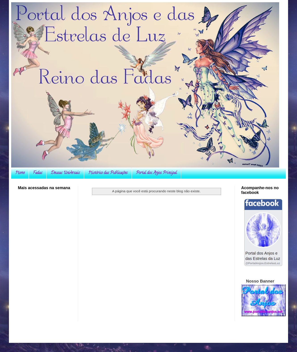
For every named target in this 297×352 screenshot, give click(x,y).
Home (20, 173)
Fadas (37, 173)
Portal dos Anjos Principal (156, 173)
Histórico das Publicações (108, 173)
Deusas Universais (65, 173)
